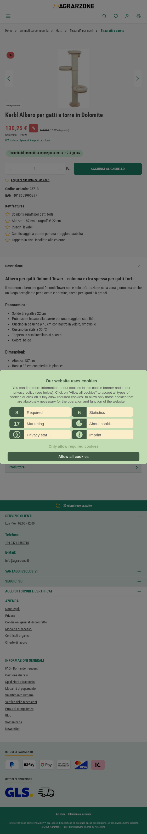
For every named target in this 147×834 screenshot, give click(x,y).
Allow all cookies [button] (73, 457)
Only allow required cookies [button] (73, 446)
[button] (40, 412)
